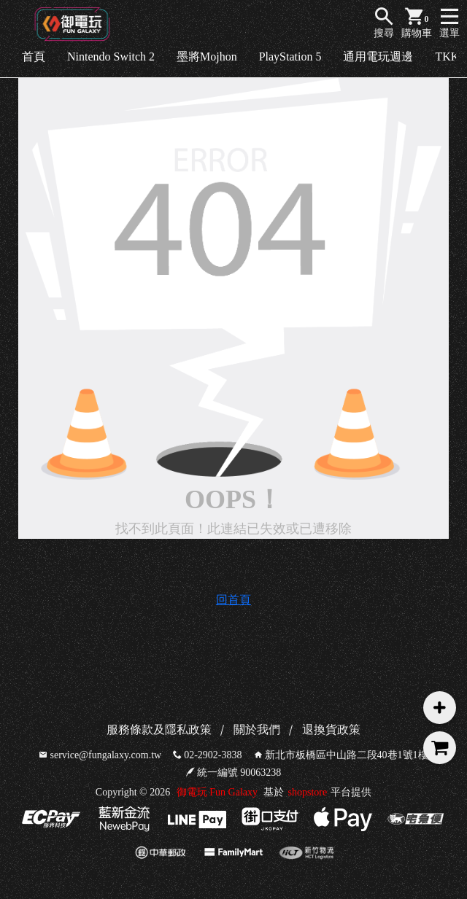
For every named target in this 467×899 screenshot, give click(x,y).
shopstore (307, 792)
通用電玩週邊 (378, 56)
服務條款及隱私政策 (159, 729)
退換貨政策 (331, 729)
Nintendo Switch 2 (111, 56)
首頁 (33, 56)
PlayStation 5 (290, 56)
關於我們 (257, 729)
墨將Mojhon (207, 56)
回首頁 (233, 600)
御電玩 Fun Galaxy (217, 792)
